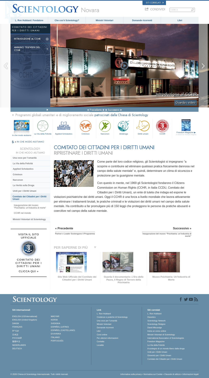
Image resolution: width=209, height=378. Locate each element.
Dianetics (151, 317)
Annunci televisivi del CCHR (27, 49)
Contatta (100, 341)
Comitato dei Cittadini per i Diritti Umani (29, 197)
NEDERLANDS (19, 345)
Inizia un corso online (156, 331)
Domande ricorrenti (142, 20)
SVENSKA (55, 323)
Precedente (96, 110)
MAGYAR (55, 316)
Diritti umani (143, 127)
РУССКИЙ (17, 338)
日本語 (15, 335)
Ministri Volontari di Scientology (29, 219)
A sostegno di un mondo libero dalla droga (165, 348)
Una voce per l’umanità (25, 158)
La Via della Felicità (42, 127)
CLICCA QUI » (29, 271)
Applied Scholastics (63, 127)
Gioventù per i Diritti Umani (159, 355)
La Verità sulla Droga (23, 185)
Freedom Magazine (186, 133)
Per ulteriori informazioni (107, 338)
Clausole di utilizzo (172, 374)
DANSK (15, 323)
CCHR (162, 127)
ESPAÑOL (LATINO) (60, 327)
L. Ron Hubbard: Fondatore (29, 20)
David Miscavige (154, 327)
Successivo (113, 110)
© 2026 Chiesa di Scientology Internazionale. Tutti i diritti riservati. (39, 374)
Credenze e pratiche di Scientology (112, 317)
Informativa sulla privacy (131, 374)
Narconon (105, 127)
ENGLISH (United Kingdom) (24, 320)
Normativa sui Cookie (153, 374)
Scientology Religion (156, 324)
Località (100, 345)
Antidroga (123, 127)
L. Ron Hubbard (104, 314)
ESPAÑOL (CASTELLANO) (63, 330)
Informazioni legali (191, 374)
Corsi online (102, 335)
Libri (180, 20)
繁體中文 (16, 341)
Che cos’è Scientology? (67, 20)
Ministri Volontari (104, 20)
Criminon (85, 127)
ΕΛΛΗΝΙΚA (56, 334)
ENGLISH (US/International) (24, 316)
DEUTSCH (17, 348)
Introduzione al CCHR (27, 39)
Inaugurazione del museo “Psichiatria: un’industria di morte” (30, 206)
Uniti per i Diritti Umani (24, 191)
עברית (15, 330)
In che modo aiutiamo (21, 135)
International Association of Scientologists (165, 338)
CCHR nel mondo (22, 213)
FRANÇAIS (17, 327)
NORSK (54, 320)
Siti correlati (155, 2)
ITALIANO (55, 337)
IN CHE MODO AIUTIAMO (30, 141)
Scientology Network (156, 321)
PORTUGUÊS (57, 341)
